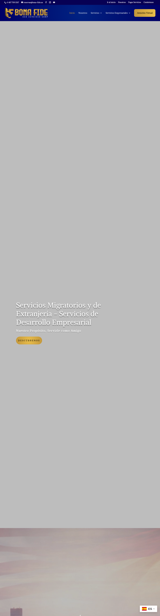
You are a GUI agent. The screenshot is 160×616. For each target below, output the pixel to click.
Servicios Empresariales (117, 13)
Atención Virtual (145, 13)
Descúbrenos (29, 340)
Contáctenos (149, 2)
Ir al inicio (111, 2)
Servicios (95, 13)
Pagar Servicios (134, 2)
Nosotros (122, 2)
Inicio (72, 13)
